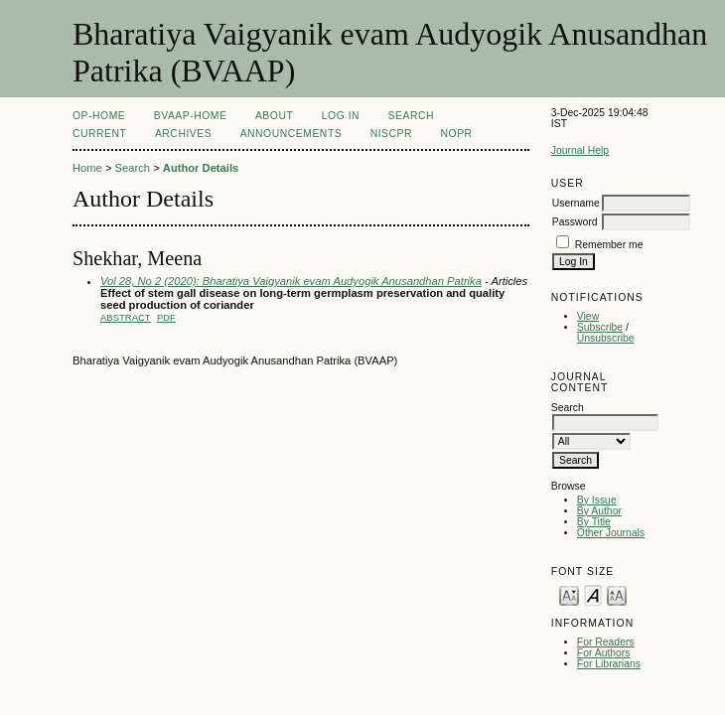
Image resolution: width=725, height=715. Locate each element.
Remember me (609, 244)
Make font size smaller (569, 594)
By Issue (597, 500)
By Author (599, 510)
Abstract (125, 317)
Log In (341, 115)
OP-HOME (98, 115)
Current (99, 133)
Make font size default (593, 594)
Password (575, 221)
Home (87, 168)
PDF (166, 317)
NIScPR (391, 133)
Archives (183, 133)
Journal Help (580, 150)
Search (411, 115)
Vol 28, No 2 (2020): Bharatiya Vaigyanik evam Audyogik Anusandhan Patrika (291, 281)
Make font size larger (617, 594)
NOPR (457, 133)
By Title (594, 521)
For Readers (606, 642)
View (588, 316)
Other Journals (611, 532)
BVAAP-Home (190, 115)
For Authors (604, 652)
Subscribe (600, 327)
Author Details (200, 168)
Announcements (291, 133)
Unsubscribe (606, 338)
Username (576, 203)
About (274, 115)
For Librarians (609, 663)
